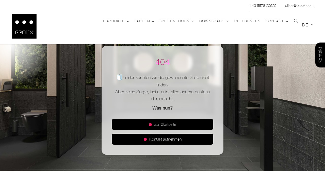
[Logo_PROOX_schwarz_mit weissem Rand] (24, 26)
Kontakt (320, 55)
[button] (127, 21)
